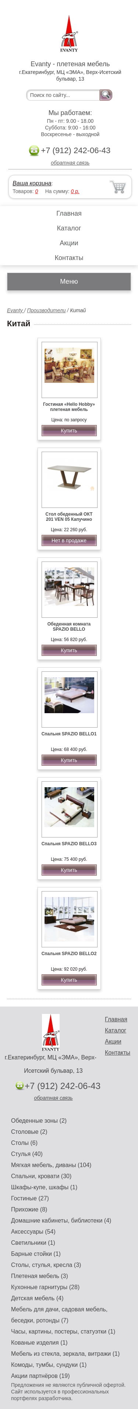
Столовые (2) (29, 1132)
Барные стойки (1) (36, 1254)
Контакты (69, 258)
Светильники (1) (33, 1243)
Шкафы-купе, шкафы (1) (44, 1187)
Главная (69, 213)
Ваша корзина (32, 183)
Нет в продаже (69, 540)
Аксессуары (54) (33, 1231)
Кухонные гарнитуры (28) (45, 1287)
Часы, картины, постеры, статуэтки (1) (63, 1331)
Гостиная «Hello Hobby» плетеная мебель (69, 407)
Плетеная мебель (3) (39, 1276)
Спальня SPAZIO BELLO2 (69, 953)
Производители (46, 310)
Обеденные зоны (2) (39, 1121)
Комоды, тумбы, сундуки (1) (48, 1365)
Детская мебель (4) (37, 1298)
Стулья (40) (27, 1154)
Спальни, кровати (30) (41, 1176)
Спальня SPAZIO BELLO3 (69, 843)
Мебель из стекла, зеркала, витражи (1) (65, 1354)
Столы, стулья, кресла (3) (46, 1265)
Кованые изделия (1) (39, 1342)
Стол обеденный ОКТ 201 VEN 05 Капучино (69, 517)
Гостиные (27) (30, 1198)
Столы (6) (24, 1143)
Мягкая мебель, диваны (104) (51, 1165)
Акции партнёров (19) (40, 1376)
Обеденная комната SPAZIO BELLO (69, 626)
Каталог (69, 228)
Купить (69, 431)
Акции (69, 243)
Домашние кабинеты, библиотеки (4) (61, 1220)
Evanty (15, 310)
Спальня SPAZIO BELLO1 (69, 733)
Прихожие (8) (29, 1209)
